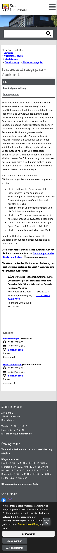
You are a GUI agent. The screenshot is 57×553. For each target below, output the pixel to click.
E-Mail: (5, 433)
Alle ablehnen (14, 540)
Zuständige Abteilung (14, 88)
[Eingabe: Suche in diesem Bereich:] (25, 33)
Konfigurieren (28, 533)
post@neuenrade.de (21, 433)
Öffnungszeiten (11, 94)
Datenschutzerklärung (28, 524)
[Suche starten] (48, 33)
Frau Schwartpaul (12, 364)
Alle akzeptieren (14, 547)
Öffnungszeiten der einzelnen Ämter (20, 483)
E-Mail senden (15, 349)
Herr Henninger (11, 338)
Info (5, 81)
